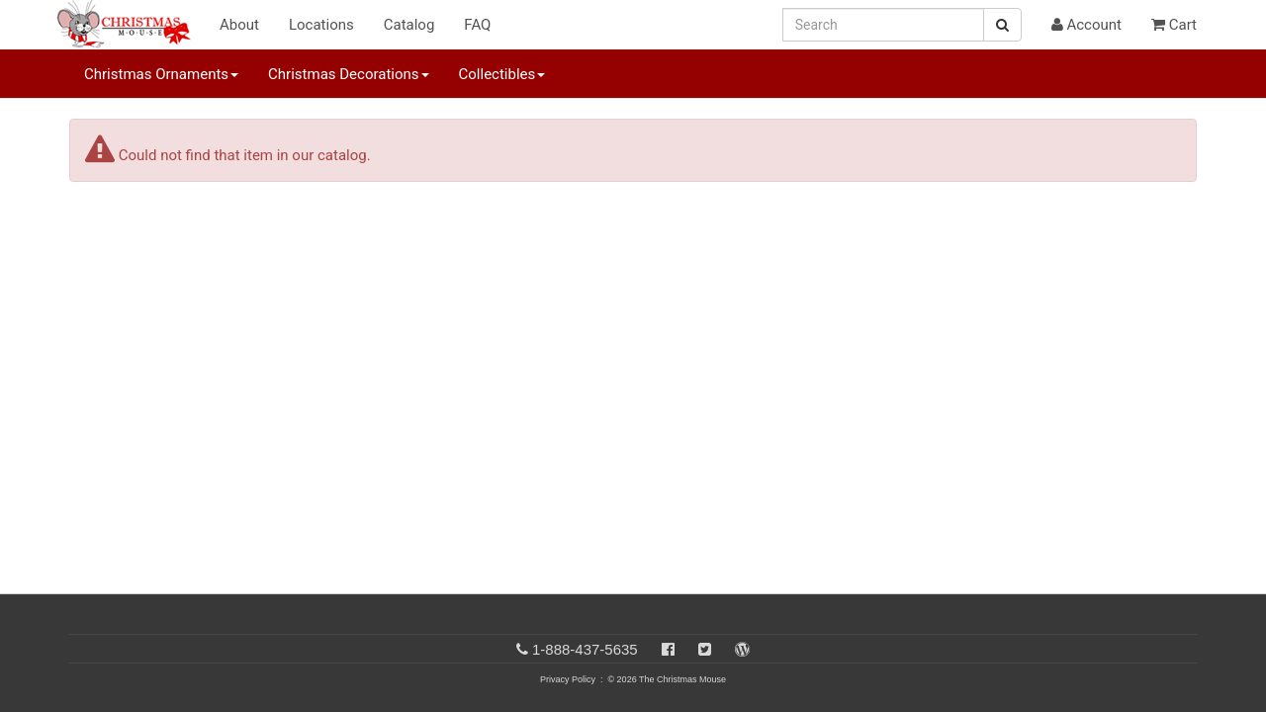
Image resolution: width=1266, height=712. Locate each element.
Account (1086, 25)
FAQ (477, 25)
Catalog (409, 25)
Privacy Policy (567, 679)
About (239, 25)
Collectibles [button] (502, 74)
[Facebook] (668, 649)
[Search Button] (1002, 25)
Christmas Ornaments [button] (161, 74)
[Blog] (742, 649)
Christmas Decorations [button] (348, 74)
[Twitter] (704, 649)
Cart (1174, 25)
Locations (321, 25)
